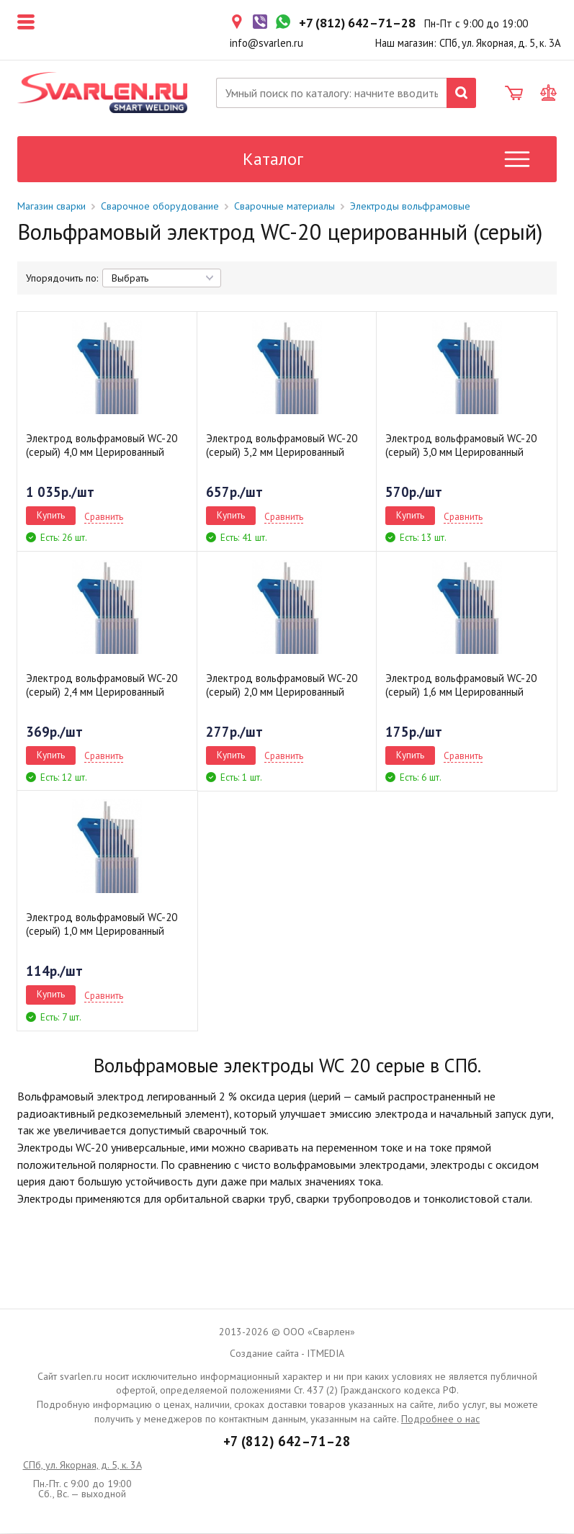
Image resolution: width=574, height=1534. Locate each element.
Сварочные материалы (284, 206)
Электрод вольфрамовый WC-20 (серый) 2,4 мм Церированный (101, 685)
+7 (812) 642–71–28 (287, 1441)
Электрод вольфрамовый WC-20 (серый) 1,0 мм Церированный (101, 924)
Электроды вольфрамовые (410, 206)
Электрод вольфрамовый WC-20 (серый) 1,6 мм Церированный (461, 685)
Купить (51, 515)
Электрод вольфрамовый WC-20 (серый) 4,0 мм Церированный (101, 445)
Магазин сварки (51, 206)
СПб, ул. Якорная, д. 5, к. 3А (82, 1466)
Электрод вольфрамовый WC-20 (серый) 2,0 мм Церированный (281, 685)
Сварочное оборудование (160, 206)
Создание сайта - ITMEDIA (287, 1353)
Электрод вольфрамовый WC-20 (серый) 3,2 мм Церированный (281, 445)
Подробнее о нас (440, 1419)
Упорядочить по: (62, 279)
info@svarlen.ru (266, 43)
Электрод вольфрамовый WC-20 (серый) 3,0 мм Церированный (461, 445)
